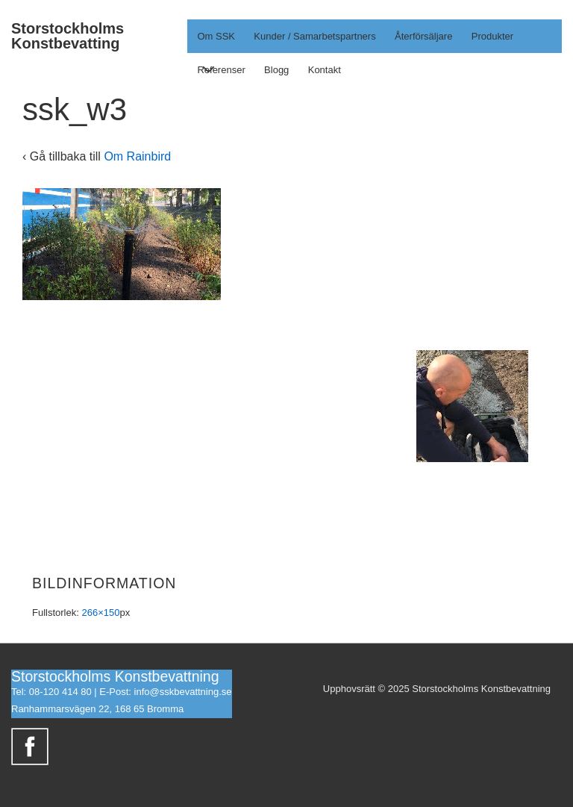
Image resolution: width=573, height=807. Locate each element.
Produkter (492, 36)
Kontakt (324, 69)
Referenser (221, 69)
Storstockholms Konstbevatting (67, 36)
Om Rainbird (137, 156)
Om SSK (219, 42)
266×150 (100, 612)
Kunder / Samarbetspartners (314, 36)
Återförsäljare (423, 36)
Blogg (276, 69)
